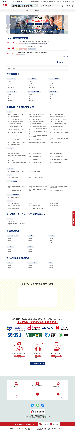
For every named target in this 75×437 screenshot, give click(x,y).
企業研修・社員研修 (35, 1)
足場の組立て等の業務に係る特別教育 (15, 114)
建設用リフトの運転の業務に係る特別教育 (16, 142)
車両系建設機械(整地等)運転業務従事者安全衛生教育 (17, 156)
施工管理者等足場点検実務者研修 (14, 208)
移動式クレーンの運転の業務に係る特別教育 (59, 132)
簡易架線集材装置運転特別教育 (14, 144)
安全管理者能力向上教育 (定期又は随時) (37, 184)
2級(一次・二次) (11, 87)
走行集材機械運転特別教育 (55, 142)
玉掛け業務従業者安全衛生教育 (35, 153)
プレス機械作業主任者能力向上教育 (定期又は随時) (38, 190)
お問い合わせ (61, 10)
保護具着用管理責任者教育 (13, 203)
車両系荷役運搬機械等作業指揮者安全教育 (37, 165)
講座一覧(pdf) (63, 62)
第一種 (50, 240)
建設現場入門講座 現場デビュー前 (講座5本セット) (17, 224)
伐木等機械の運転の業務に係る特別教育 (37, 142)
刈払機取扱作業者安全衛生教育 (35, 156)
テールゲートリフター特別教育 (14, 139)
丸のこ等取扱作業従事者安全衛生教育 (36, 151)
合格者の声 (37, 363)
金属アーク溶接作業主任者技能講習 (36, 177)
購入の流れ (37, 10)
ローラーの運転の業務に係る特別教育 (36, 121)
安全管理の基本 (11, 221)
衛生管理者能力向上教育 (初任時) (14, 190)
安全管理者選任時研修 (54, 205)
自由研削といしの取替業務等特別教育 (57, 116)
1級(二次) (9, 85)
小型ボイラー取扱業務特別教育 (14, 136)
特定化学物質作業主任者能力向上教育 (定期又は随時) (38, 186)
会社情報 (12, 428)
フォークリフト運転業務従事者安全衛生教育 (17, 162)
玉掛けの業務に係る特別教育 (35, 119)
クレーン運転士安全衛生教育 (56, 153)
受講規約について (32, 428)
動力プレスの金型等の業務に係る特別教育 (37, 126)
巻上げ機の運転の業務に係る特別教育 (57, 126)
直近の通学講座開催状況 (20, 38)
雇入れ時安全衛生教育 (33, 159)
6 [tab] (40, 32)
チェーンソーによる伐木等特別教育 (15, 132)
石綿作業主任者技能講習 (13, 177)
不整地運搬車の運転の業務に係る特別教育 (16, 129)
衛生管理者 (31, 203)
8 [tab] (44, 32)
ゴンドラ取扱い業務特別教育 (56, 129)
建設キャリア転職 (69, 1)
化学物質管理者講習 (54, 203)
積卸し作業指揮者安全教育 (55, 162)
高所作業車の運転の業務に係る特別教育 (58, 119)
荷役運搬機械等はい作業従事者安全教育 (16, 165)
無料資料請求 (49, 10)
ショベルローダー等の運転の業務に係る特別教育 (59, 139)
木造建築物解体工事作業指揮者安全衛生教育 (59, 159)
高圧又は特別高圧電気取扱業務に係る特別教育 (38, 132)
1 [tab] (30, 32)
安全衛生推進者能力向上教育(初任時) (57, 184)
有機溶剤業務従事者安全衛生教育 (57, 151)
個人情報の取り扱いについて (58, 428)
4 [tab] (36, 32)
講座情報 (9, 240)
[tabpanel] (37, 24)
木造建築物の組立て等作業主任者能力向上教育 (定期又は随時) (59, 186)
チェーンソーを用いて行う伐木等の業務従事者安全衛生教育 (17, 159)
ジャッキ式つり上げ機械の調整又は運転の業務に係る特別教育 (38, 136)
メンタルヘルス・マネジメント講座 (36, 208)
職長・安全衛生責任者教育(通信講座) (15, 151)
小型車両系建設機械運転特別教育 (14, 123)
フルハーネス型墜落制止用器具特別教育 (58, 123)
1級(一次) (9, 83)
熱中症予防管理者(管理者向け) (35, 171)
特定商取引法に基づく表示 (44, 428)
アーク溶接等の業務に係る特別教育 (15, 126)
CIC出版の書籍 (43, 1)
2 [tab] (32, 32)
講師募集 (24, 428)
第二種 (50, 242)
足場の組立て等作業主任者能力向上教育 (16, 184)
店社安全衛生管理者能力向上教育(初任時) (58, 190)
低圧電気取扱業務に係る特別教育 (35, 123)
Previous (10, 25)
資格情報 (9, 81)
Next (64, 25)
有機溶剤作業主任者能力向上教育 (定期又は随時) (16, 186)
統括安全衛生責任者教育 (55, 165)
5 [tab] (38, 32)
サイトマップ (48, 429)
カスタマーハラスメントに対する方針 (34, 429)
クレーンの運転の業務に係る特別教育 (15, 121)
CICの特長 (25, 10)
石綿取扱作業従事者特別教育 (35, 116)
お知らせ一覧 (65, 56)
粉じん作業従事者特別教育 (13, 116)
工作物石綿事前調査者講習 (34, 205)
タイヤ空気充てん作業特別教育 (35, 139)
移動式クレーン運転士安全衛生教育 (57, 156)
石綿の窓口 (51, 1)
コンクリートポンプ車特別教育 (56, 121)
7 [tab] (42, 32)
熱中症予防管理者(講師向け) (13, 197)
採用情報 (18, 428)
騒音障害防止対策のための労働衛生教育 (16, 171)
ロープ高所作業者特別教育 (55, 136)
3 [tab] (34, 32)
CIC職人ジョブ (59, 1)
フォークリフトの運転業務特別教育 (15, 119)
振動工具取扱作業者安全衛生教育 (14, 153)
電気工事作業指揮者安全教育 (35, 162)
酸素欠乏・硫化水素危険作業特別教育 (36, 114)
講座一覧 (13, 10)
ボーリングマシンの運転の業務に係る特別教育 (38, 129)
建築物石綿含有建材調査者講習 (14, 205)
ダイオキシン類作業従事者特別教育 (57, 114)
